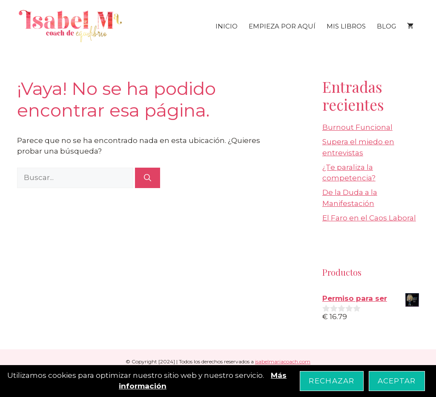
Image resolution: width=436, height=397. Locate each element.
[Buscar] (147, 178)
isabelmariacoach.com (282, 361)
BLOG (386, 26)
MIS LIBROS (346, 26)
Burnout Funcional (357, 127)
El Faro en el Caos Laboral (369, 218)
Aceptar (397, 381)
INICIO (226, 26)
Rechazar (331, 381)
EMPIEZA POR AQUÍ (282, 26)
